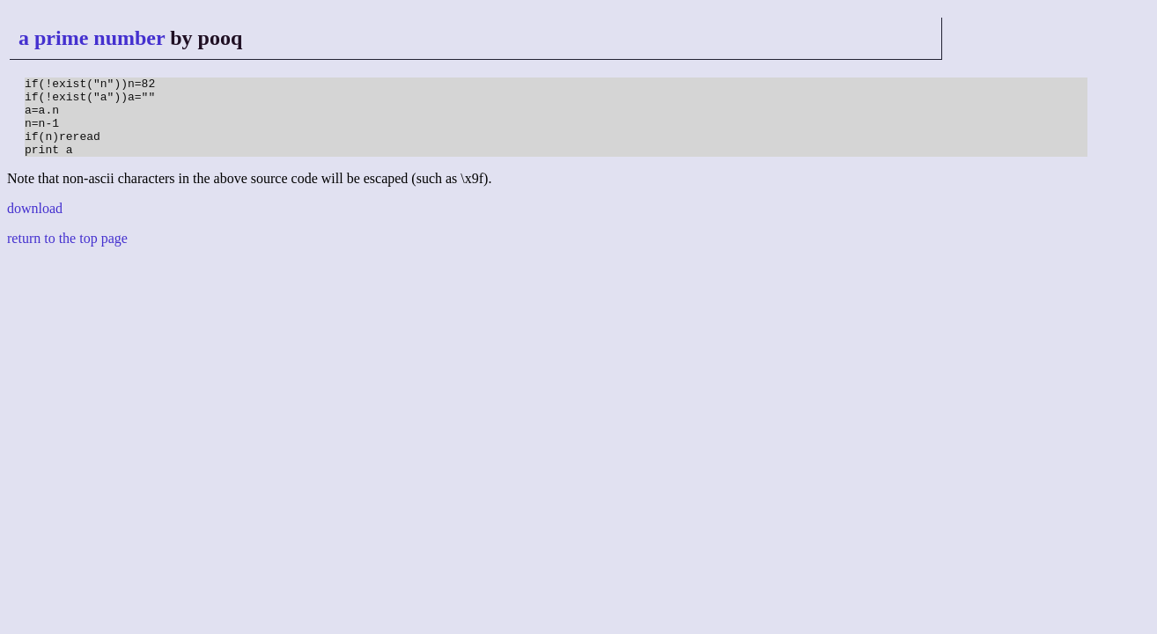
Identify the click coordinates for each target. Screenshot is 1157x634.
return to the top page (67, 254)
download (35, 224)
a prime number (91, 37)
